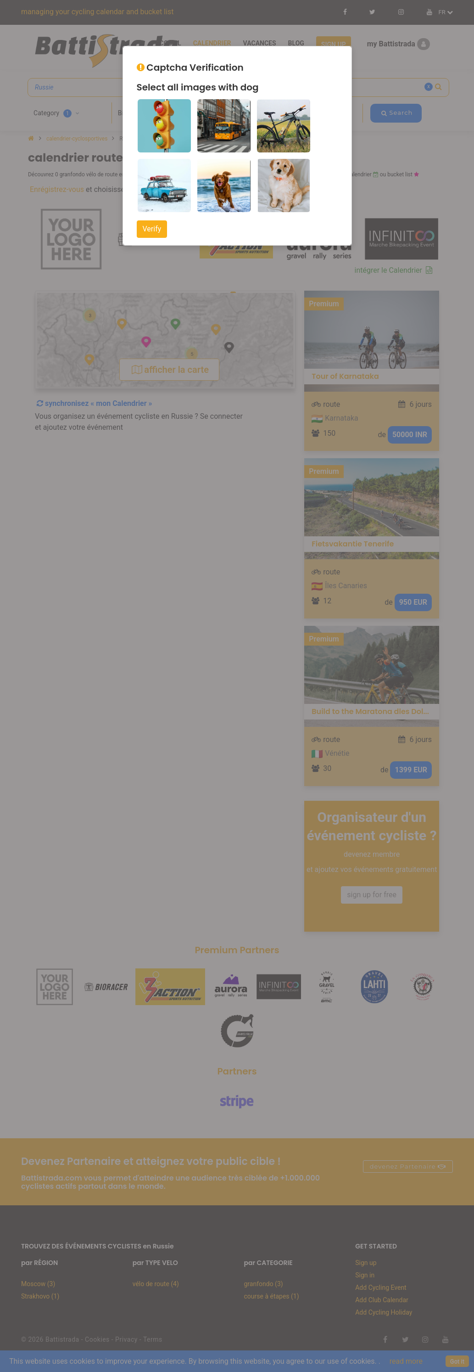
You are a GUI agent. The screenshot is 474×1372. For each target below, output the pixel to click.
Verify (152, 229)
